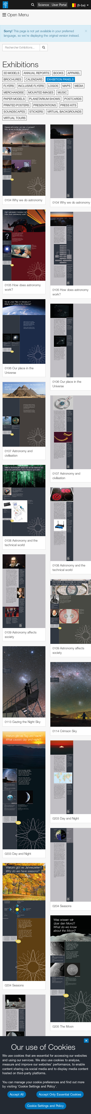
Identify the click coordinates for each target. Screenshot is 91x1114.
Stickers (36, 111)
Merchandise (14, 92)
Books (58, 73)
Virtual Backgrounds (64, 111)
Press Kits (68, 105)
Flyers (9, 86)
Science (43, 5)
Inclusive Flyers (31, 86)
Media (79, 86)
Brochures (12, 79)
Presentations (44, 105)
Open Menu (15, 14)
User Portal (59, 5)
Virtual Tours (15, 118)
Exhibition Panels (60, 79)
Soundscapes (14, 111)
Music (62, 92)
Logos (53, 86)
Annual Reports (36, 73)
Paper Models (14, 99)
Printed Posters (16, 105)
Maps (66, 86)
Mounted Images (40, 92)
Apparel (74, 73)
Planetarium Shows (44, 99)
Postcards (73, 99)
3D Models (11, 73)
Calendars (34, 79)
